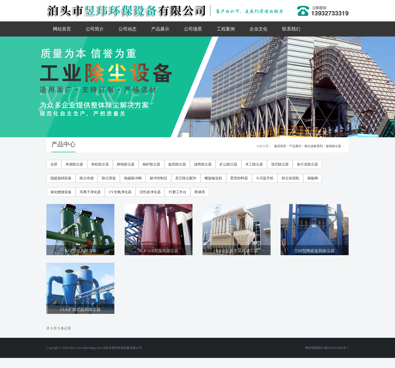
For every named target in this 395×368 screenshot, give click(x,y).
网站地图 (311, 348)
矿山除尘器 (228, 164)
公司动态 (127, 28)
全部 (53, 164)
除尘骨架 (109, 178)
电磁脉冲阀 (133, 178)
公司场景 (193, 28)
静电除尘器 (126, 164)
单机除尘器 (100, 164)
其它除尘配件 (185, 178)
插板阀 (312, 178)
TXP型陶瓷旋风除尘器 (315, 251)
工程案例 (226, 28)
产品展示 (160, 28)
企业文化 (258, 28)
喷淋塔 (199, 192)
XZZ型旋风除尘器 (80, 251)
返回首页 (280, 146)
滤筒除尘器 (203, 164)
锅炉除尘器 (151, 164)
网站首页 (62, 28)
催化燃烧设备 (61, 192)
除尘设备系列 (314, 146)
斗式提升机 (265, 178)
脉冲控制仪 (158, 178)
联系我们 (291, 28)
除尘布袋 (87, 178)
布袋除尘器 (74, 164)
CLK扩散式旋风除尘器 (80, 309)
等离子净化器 (90, 192)
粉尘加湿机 (290, 178)
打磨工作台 (177, 192)
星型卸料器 (239, 178)
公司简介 (95, 28)
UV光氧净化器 (120, 192)
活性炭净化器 (150, 192)
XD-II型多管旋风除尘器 (236, 251)
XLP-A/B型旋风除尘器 (158, 251)
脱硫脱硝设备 (61, 178)
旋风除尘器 (333, 146)
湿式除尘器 (280, 164)
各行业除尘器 (307, 164)
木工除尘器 (254, 164)
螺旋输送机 (213, 178)
